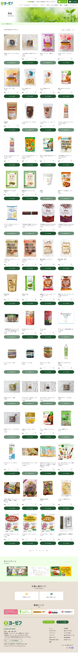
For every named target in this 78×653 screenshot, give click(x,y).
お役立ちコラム (67, 640)
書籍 (61, 5)
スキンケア (42, 5)
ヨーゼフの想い (67, 633)
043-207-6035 (9, 630)
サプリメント (35, 5)
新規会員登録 (30, 1)
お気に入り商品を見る (40, 1)
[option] (17, 572)
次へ (47, 552)
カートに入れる (30, 63)
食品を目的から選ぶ (53, 640)
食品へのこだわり (68, 631)
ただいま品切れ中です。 (12, 63)
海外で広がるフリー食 (69, 636)
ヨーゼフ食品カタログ (67, 645)
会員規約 (5, 644)
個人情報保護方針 (11, 644)
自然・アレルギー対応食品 (52, 5)
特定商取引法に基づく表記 (21, 644)
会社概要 (66, 5)
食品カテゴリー (9, 24)
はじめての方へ (27, 5)
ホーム (20, 5)
